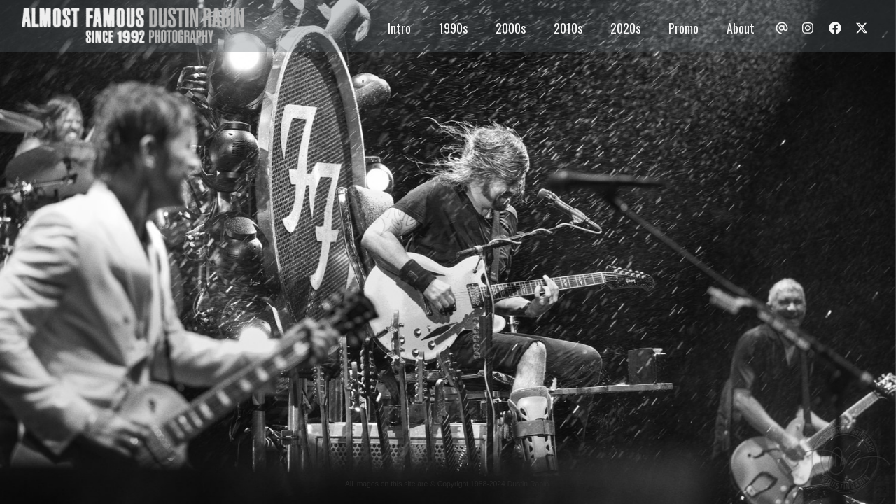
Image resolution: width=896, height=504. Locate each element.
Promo (683, 28)
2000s (511, 28)
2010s (568, 28)
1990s (453, 28)
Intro (399, 28)
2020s (625, 28)
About (741, 28)
